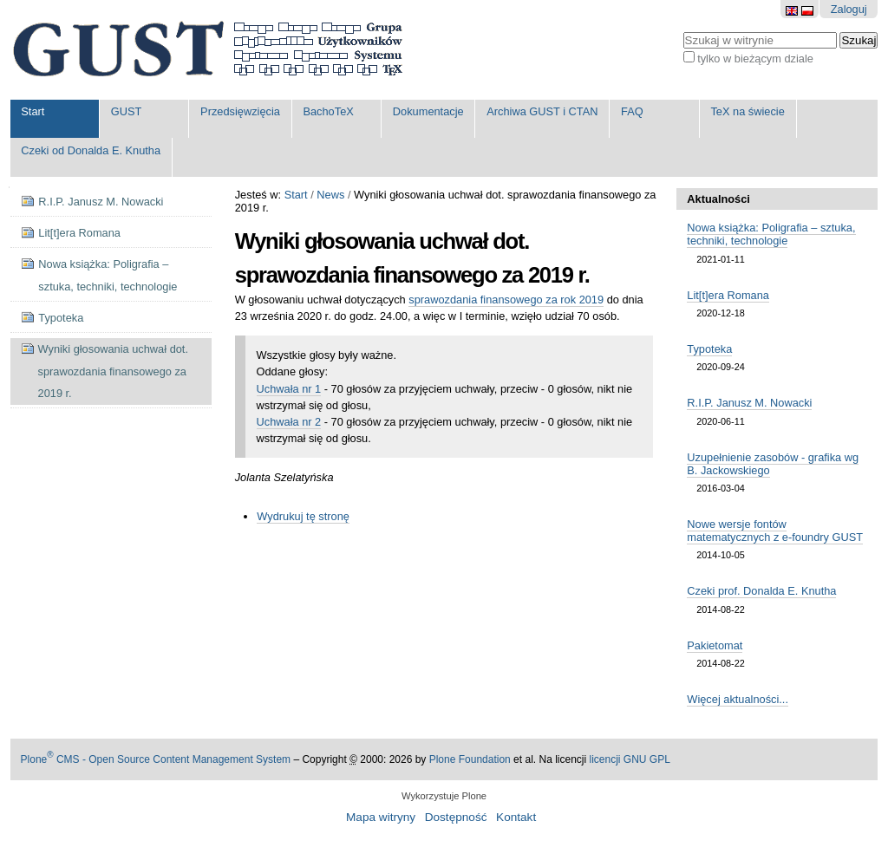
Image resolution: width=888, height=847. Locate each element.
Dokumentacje (428, 111)
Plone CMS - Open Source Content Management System (156, 759)
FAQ (632, 111)
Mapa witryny (380, 817)
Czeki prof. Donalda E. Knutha (761, 590)
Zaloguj (849, 9)
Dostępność (456, 817)
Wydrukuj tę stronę (303, 516)
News (330, 194)
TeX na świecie (747, 111)
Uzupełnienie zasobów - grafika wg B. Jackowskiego (773, 464)
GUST (126, 111)
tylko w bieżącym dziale (755, 58)
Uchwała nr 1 (289, 388)
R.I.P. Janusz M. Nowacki (749, 402)
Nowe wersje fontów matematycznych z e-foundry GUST (775, 531)
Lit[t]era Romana (728, 295)
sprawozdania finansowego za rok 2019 (506, 299)
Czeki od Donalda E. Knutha (90, 150)
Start (32, 111)
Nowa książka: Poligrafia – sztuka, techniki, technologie (771, 234)
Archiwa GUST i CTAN (541, 111)
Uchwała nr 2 (289, 421)
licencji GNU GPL (629, 759)
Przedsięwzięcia (240, 111)
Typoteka (709, 348)
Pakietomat (714, 645)
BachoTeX (328, 111)
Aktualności (718, 198)
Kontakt (516, 817)
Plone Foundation (470, 759)
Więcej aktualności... (737, 699)
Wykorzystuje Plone (444, 796)
